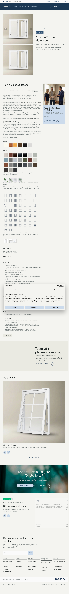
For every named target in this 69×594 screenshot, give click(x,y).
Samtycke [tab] (14, 289)
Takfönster (6, 576)
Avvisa (14, 307)
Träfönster (5, 573)
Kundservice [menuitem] (56, 1)
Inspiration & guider (34, 6)
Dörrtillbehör (19, 573)
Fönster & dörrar (17, 6)
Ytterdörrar (18, 568)
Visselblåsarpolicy (47, 591)
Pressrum (43, 577)
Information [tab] (34, 289)
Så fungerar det (25, 6)
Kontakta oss (44, 574)
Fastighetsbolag (57, 571)
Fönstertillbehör (7, 578)
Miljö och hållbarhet (15, 586)
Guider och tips (32, 573)
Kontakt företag (57, 576)
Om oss (5, 586)
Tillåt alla (54, 307)
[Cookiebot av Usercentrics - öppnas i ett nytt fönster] (58, 286)
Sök (64, 1)
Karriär (26, 586)
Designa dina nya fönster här (10, 123)
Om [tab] (55, 289)
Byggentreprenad (57, 573)
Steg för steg (31, 571)
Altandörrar (18, 571)
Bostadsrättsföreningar (59, 568)
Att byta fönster (32, 568)
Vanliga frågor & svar (46, 569)
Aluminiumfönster (7, 568)
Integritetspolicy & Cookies (58, 591)
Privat (6, 1)
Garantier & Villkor (45, 572)
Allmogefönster (39, 29)
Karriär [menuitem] (47, 1)
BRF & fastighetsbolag (15, 1)
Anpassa (34, 307)
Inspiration (30, 576)
